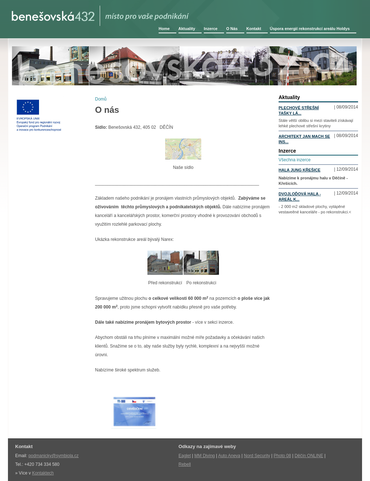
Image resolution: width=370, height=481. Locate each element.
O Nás (232, 28)
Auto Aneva (229, 455)
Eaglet (184, 455)
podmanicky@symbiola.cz (54, 455)
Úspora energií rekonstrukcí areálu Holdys (310, 28)
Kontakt (253, 28)
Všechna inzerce (295, 159)
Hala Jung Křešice (299, 170)
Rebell (184, 464)
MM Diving (204, 455)
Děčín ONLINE (308, 455)
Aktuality (186, 28)
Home (164, 28)
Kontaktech (43, 473)
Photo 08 (282, 455)
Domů (101, 99)
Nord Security (257, 455)
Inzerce (211, 28)
